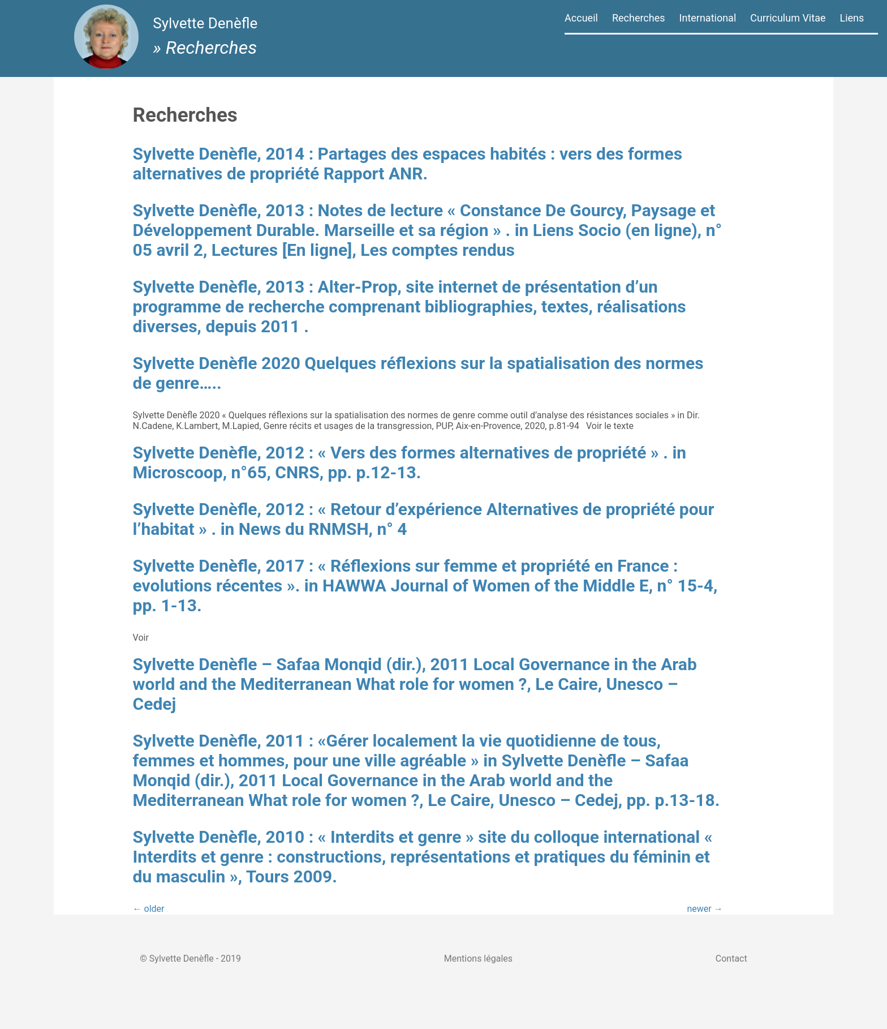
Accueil (581, 18)
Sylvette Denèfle (208, 26)
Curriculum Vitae (787, 18)
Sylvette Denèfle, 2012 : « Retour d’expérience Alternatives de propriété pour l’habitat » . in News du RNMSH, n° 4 (395, 549)
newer (670, 959)
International (708, 18)
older (176, 959)
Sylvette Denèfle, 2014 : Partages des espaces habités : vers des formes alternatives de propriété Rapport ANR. (406, 163)
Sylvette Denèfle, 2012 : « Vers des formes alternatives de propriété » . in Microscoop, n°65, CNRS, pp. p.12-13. (424, 493)
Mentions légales (478, 997)
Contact (739, 997)
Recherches (638, 18)
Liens (851, 18)
